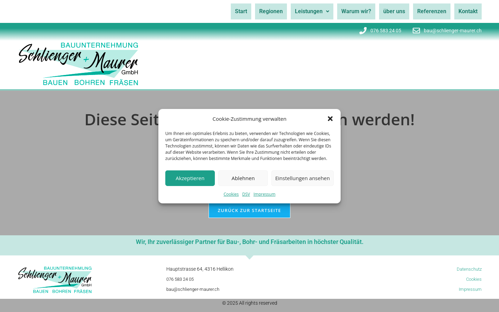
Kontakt (466, 11)
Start (227, 11)
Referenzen (428, 11)
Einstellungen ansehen (302, 178)
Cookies (231, 194)
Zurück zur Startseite (249, 215)
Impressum (264, 194)
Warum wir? (349, 11)
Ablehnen (243, 178)
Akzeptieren (190, 178)
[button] (330, 118)
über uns (389, 11)
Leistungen (303, 11)
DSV (246, 194)
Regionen (259, 11)
